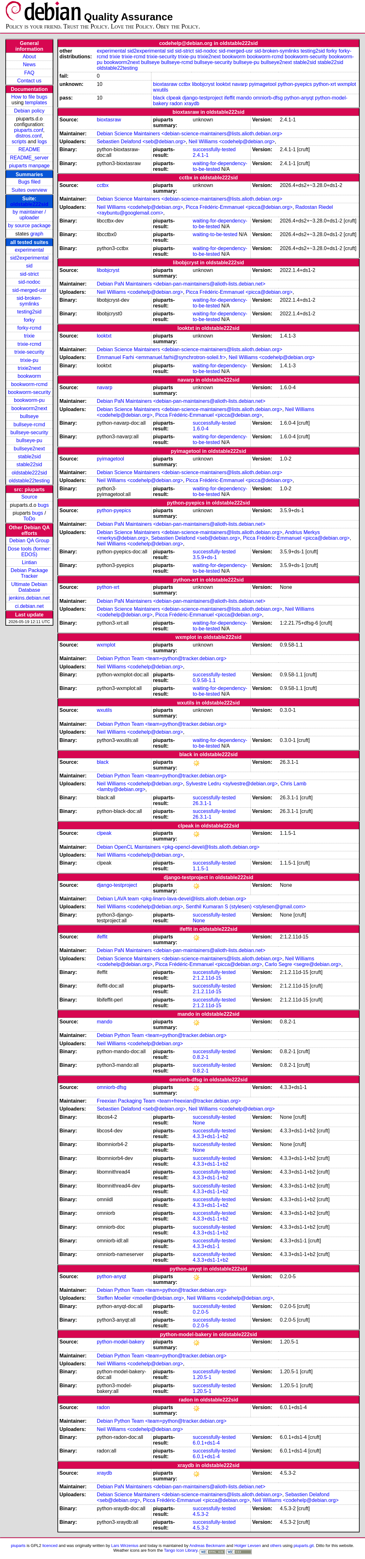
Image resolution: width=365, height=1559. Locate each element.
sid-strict (29, 274)
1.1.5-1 (201, 868)
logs (42, 141)
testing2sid (29, 311)
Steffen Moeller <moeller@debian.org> (140, 1298)
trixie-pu (29, 360)
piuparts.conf (28, 130)
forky (29, 320)
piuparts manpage (29, 165)
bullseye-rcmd (29, 424)
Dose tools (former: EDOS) (29, 551)
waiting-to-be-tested (215, 234)
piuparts (18, 1545)
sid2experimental (29, 258)
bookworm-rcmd (29, 384)
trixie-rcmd (29, 344)
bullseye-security (29, 432)
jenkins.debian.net (29, 598)
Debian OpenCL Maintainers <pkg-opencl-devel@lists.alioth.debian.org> (178, 847)
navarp (240, 84)
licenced (50, 1545)
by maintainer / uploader (29, 214)
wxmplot (346, 84)
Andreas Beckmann (207, 1545)
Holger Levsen (247, 1545)
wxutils (160, 90)
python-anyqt (299, 97)
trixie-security (29, 352)
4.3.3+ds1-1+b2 (210, 1136)
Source (29, 496)
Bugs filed (29, 181)
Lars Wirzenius (124, 1545)
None (199, 920)
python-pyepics (295, 84)
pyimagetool (262, 84)
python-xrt (324, 84)
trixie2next (29, 368)
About (29, 56)
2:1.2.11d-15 (207, 978)
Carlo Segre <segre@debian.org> (303, 964)
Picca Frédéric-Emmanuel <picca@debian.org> (239, 207)
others (276, 1545)
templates (36, 102)
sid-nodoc (29, 282)
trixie (29, 335)
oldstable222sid (29, 204)
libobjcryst (203, 84)
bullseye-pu (29, 440)
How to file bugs (29, 97)
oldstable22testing (29, 480)
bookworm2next (29, 408)
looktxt (223, 84)
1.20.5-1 (202, 1377)
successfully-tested (214, 149)
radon (176, 103)
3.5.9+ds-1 (205, 557)
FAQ (29, 72)
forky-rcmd (29, 328)
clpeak (173, 97)
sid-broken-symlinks (29, 300)
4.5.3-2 (201, 1514)
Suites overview (29, 190)
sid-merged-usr (29, 290)
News (29, 64)
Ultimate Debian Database (29, 587)
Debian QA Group (29, 540)
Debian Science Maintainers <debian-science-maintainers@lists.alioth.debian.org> (189, 133)
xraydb (191, 103)
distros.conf (29, 136)
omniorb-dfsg (268, 97)
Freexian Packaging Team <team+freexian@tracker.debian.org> (169, 1101)
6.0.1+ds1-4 (206, 1443)
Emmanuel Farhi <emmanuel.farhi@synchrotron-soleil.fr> (161, 357)
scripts (19, 141)
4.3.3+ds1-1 (206, 1246)
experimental (29, 250)
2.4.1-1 (201, 155)
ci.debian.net (29, 606)
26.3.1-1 (202, 803)
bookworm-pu (29, 400)
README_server (29, 157)
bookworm (29, 376)
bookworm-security (29, 392)
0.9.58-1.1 (204, 680)
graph (36, 233)
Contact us (29, 80)
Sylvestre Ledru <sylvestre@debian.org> (231, 783)
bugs (43, 505)
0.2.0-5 (201, 1312)
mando (244, 97)
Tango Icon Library (180, 1550)
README (29, 149)
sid (29, 265)
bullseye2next (29, 448)
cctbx (184, 84)
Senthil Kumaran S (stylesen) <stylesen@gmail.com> (246, 906)
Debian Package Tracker (29, 573)
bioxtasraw (165, 84)
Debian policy (29, 110)
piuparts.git (304, 1545)
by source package (29, 225)
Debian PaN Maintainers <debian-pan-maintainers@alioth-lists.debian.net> (181, 284)
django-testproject (202, 97)
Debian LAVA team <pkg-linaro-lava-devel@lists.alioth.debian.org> (171, 898)
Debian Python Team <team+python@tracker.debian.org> (162, 658)
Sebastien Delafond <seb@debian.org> (141, 141)
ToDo (29, 518)
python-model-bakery (120, 1341)
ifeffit (229, 97)
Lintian (29, 562)
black (159, 97)
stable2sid (29, 456)
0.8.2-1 (201, 1057)
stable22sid (29, 464)
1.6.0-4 (201, 428)
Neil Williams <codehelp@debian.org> (232, 141)
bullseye (29, 416)
